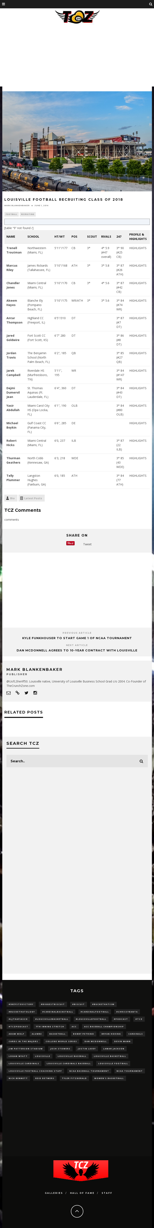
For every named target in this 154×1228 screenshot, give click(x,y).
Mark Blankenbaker (17, 205)
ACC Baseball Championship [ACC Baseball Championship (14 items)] (104, 1026)
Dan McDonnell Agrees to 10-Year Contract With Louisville (77, 650)
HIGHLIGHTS (138, 248)
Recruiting (27, 214)
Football (11, 214)
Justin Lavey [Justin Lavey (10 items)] (87, 1048)
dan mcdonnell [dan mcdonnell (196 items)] (96, 1041)
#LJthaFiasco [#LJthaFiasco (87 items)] (18, 1019)
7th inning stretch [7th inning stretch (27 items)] (50, 1026)
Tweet (87, 544)
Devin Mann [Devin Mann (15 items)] (122, 1041)
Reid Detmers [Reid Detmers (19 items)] (44, 1078)
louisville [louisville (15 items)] (42, 1056)
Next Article (77, 645)
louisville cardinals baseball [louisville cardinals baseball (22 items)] (69, 1063)
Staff (107, 1193)
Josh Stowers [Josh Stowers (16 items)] (60, 1048)
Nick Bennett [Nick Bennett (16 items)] (18, 1078)
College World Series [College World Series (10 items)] (61, 1041)
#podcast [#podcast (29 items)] (121, 1019)
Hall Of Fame (82, 1193)
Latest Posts (33, 498)
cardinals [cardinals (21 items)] (135, 1033)
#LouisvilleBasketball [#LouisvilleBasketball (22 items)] (51, 1019)
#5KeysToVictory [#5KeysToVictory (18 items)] (21, 1004)
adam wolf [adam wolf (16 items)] (16, 1033)
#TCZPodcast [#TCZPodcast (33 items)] (18, 1026)
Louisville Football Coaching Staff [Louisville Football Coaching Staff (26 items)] (35, 1071)
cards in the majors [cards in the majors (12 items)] (23, 1041)
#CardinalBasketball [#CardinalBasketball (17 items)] (57, 1011)
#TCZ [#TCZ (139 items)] (139, 1019)
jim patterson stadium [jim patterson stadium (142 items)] (26, 1048)
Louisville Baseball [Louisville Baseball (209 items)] (72, 1056)
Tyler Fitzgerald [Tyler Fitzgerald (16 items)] (74, 1078)
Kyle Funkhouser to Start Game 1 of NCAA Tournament (77, 638)
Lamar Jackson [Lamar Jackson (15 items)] (113, 1048)
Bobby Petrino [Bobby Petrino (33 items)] (83, 1033)
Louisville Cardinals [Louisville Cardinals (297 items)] (24, 1063)
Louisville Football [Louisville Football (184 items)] (113, 1063)
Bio (12, 498)
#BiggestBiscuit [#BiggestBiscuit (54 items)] (53, 1004)
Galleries (54, 1193)
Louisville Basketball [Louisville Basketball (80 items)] (110, 1056)
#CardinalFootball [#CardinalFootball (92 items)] (95, 1011)
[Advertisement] (77, 57)
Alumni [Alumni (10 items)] (37, 1033)
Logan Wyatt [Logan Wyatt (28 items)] (18, 1056)
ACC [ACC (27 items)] (74, 1026)
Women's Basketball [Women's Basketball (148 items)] (109, 1078)
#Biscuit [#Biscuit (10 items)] (78, 1004)
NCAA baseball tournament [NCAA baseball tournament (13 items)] (89, 1071)
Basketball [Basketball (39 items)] (57, 1033)
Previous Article (77, 633)
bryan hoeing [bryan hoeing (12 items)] (111, 1033)
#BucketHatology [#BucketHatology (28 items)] (22, 1011)
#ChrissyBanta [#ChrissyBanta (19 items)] (127, 1011)
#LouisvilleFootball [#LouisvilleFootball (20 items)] (91, 1019)
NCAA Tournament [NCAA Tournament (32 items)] (130, 1071)
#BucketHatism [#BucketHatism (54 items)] (103, 1004)
